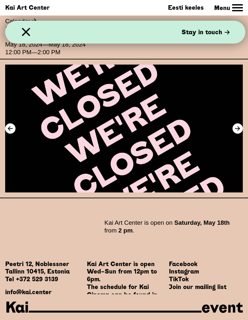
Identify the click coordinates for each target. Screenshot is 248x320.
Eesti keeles (186, 7)
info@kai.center (28, 292)
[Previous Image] (10, 128)
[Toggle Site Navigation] (228, 8)
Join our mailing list (197, 287)
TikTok (179, 279)
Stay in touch (205, 32)
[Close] (26, 32)
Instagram (184, 271)
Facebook (183, 264)
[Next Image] (237, 128)
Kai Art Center (27, 7)
